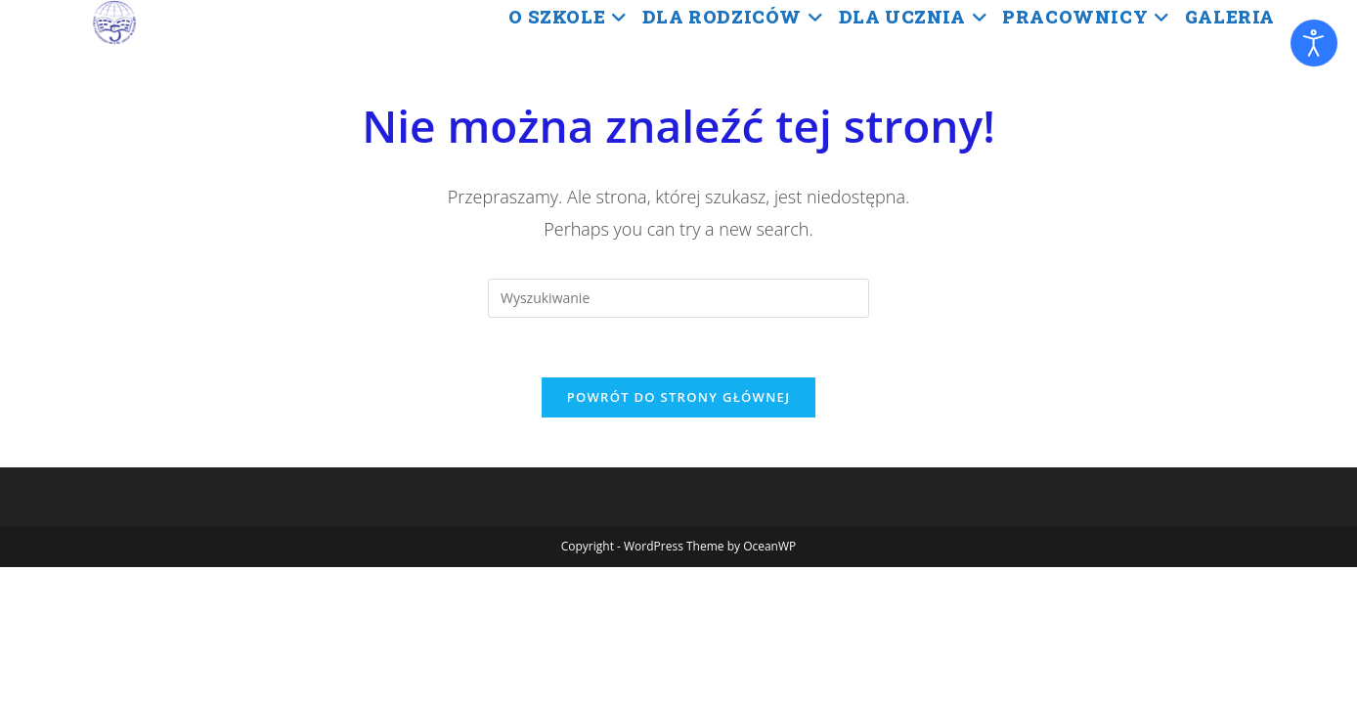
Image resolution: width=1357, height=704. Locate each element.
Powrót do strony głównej (679, 397)
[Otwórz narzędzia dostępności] (1314, 43)
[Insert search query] (678, 298)
